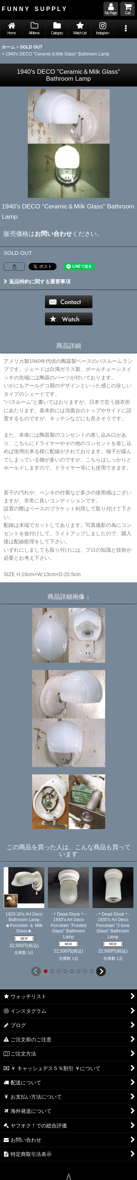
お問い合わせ (53, 233)
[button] (125, 29)
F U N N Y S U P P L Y (34, 8)
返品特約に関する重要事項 (37, 281)
